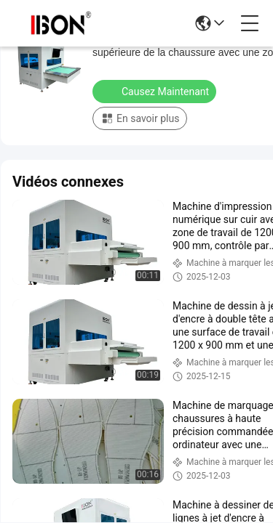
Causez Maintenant (156, 91)
